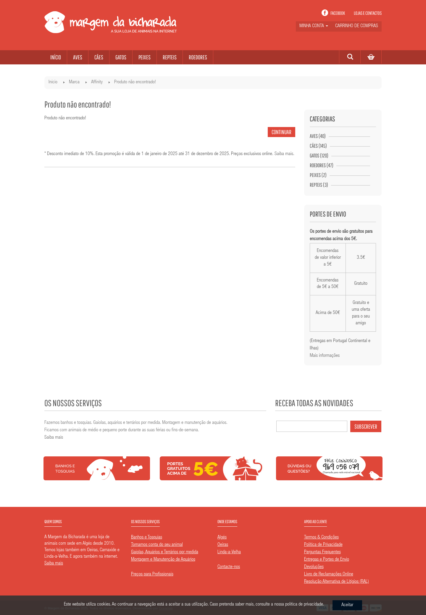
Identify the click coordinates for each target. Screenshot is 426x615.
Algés (222, 537)
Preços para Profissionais (152, 574)
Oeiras (222, 545)
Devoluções (314, 567)
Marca (74, 82)
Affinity (97, 82)
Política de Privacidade (323, 545)
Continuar (281, 131)
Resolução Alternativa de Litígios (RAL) (336, 582)
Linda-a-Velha (229, 552)
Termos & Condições (321, 537)
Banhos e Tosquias (146, 537)
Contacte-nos (228, 567)
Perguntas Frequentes (322, 552)
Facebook (337, 13)
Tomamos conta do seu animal (157, 545)
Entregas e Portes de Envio (326, 559)
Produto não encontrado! (135, 82)
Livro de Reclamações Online (328, 574)
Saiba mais (284, 154)
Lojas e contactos (368, 13)
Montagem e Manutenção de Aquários (163, 559)
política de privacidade (304, 604)
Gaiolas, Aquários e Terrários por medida (164, 552)
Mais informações (325, 356)
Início (53, 82)
